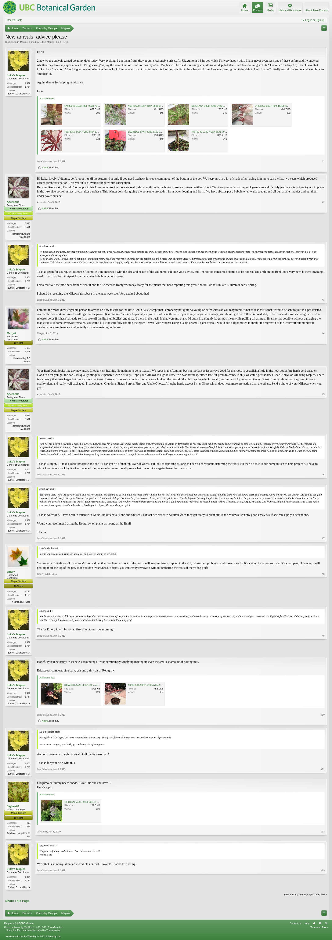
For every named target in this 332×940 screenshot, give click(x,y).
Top (320, 926)
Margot (11, 333)
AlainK (45, 167)
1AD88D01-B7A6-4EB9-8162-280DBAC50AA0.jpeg (154, 131)
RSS (326, 926)
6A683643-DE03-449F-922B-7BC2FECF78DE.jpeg (91, 106)
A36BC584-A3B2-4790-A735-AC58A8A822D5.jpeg (154, 687)
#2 (323, 229)
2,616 (27, 348)
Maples (24, 42)
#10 (323, 717)
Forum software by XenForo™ (33, 931)
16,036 (27, 223)
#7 (323, 540)
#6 (323, 480)
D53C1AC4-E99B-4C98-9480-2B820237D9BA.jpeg (218, 106)
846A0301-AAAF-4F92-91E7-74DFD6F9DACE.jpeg (91, 687)
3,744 (27, 593)
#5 (323, 429)
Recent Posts (14, 20)
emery (11, 573)
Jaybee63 (13, 809)
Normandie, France (21, 603)
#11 (323, 775)
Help (306, 927)
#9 (323, 654)
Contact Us (295, 927)
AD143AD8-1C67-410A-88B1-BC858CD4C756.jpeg (154, 106)
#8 (323, 603)
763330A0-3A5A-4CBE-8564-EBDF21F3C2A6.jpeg (91, 131)
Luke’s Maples (47, 42)
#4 (323, 354)
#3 (323, 300)
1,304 (27, 83)
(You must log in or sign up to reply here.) (305, 898)
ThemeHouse (53, 934)
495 (28, 826)
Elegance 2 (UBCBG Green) (18, 927)
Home (314, 926)
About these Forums (317, 10)
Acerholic (13, 202)
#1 (323, 161)
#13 (323, 890)
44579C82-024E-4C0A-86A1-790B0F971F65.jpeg (217, 131)
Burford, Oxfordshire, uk (19, 94)
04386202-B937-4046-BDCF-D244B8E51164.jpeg (281, 106)
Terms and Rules (319, 931)
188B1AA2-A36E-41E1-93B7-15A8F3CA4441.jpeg (90, 804)
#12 (323, 839)
